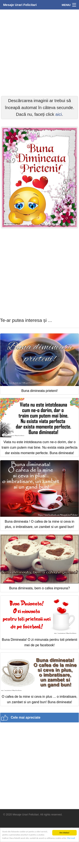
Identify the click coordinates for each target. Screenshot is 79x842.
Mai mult (71, 838)
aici (58, 114)
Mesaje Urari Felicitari (20, 5)
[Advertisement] (39, 52)
